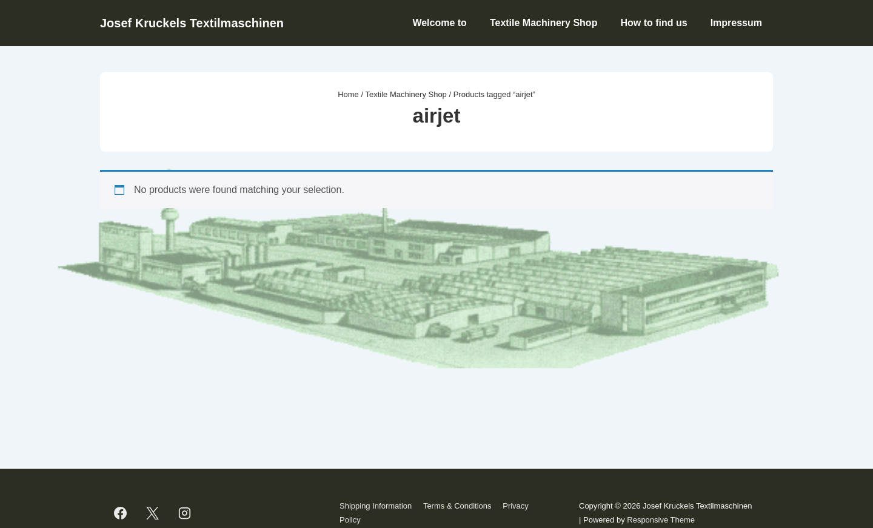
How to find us (653, 23)
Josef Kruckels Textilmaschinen (192, 23)
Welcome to (439, 23)
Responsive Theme (661, 519)
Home (348, 94)
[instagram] (184, 513)
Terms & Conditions (457, 505)
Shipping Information (376, 505)
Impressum (736, 23)
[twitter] (152, 513)
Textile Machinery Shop (544, 23)
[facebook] (120, 513)
